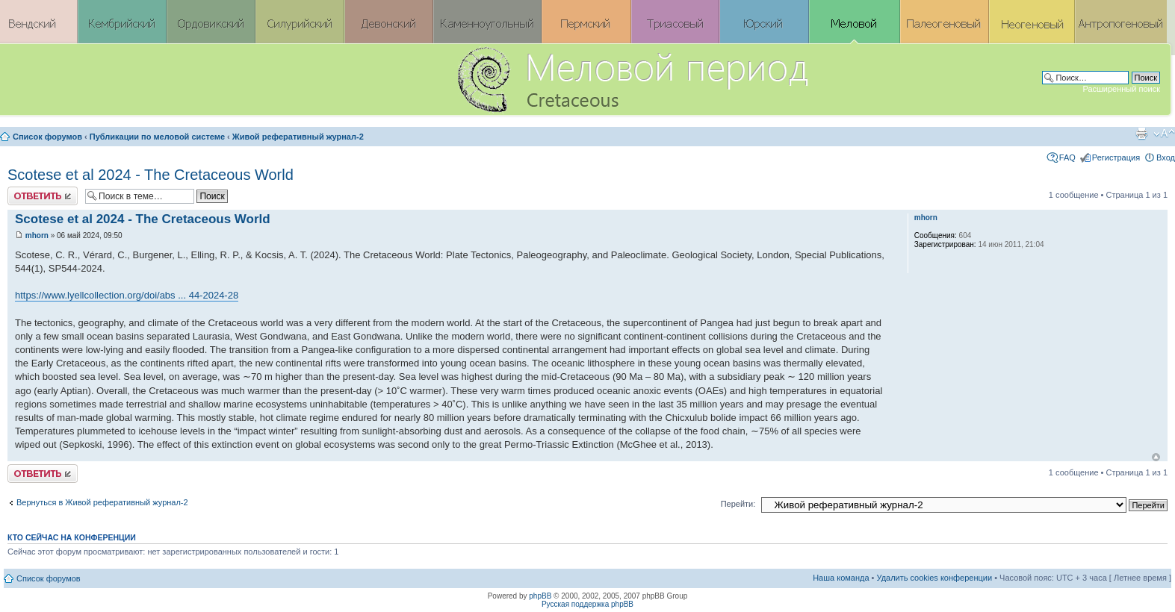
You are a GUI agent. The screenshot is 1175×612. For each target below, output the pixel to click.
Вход (1165, 157)
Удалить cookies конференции (935, 577)
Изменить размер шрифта (1164, 133)
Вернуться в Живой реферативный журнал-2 (102, 502)
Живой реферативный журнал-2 (298, 136)
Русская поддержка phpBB (587, 604)
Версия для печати (1141, 133)
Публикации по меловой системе (157, 136)
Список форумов (47, 136)
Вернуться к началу (1156, 457)
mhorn (37, 235)
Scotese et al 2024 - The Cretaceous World (150, 174)
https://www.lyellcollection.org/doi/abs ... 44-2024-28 (126, 295)
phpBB (540, 596)
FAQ (1067, 157)
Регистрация (1116, 157)
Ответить (42, 196)
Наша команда (841, 577)
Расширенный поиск (1121, 88)
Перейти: (738, 503)
